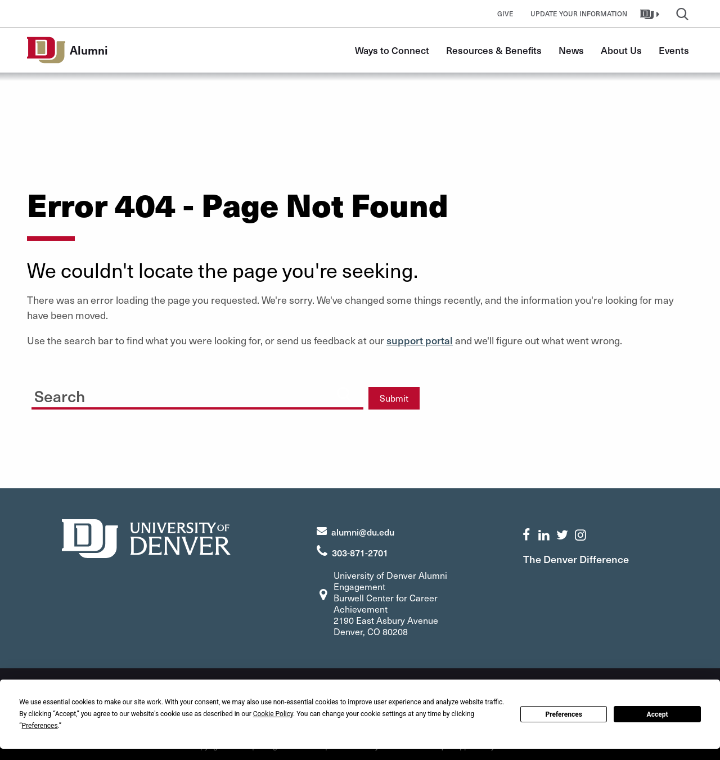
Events (674, 50)
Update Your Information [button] (578, 13)
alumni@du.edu (362, 531)
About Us (621, 50)
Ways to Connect (392, 50)
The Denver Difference (576, 559)
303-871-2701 (360, 552)
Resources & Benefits (494, 50)
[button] (651, 13)
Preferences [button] (40, 726)
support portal (419, 340)
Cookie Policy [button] (273, 714)
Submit (394, 398)
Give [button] (505, 13)
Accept (657, 714)
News (571, 50)
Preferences (563, 714)
